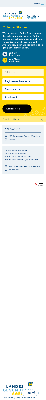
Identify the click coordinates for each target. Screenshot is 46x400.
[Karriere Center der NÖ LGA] (21, 15)
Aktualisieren (13, 109)
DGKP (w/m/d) (12, 129)
